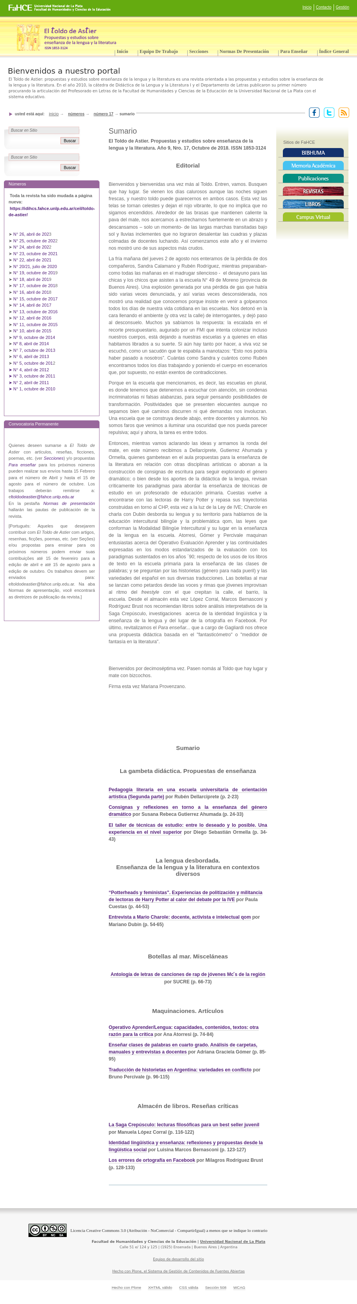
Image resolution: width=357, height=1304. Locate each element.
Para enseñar (293, 51)
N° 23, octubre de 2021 (35, 253)
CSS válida (188, 1287)
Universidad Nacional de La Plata (232, 1242)
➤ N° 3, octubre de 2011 (32, 376)
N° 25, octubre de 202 (34, 240)
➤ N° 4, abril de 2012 (29, 369)
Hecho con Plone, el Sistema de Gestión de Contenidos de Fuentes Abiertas (178, 1271)
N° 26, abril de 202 (31, 234)
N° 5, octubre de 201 (33, 363)
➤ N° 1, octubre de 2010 (32, 388)
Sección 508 (216, 1287)
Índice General (334, 51)
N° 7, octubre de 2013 (34, 350)
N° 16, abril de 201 (31, 292)
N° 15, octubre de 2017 (35, 298)
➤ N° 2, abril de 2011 (29, 382)
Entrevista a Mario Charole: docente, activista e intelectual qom (180, 917)
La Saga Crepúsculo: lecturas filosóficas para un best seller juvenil (184, 1125)
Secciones (198, 51)
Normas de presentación (244, 51)
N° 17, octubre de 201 (34, 285)
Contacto (324, 7)
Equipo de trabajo (159, 51)
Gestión (342, 7)
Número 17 (104, 114)
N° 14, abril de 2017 (33, 305)
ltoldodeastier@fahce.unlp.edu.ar (42, 496)
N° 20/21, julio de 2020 (35, 266)
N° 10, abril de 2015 (32, 330)
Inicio (306, 7)
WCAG (239, 1287)
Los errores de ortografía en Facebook (152, 1160)
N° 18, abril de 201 (31, 279)
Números (76, 114)
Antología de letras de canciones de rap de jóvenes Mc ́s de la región (187, 974)
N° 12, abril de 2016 (33, 318)
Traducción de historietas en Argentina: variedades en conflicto (180, 1070)
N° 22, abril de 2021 (32, 260)
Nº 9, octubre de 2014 (34, 337)
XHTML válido (160, 1287)
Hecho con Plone (126, 1287)
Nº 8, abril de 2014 (31, 343)
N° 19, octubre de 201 (34, 272)
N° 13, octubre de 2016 (36, 311)
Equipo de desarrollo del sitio (178, 1259)
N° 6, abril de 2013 (31, 356)
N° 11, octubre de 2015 (35, 324)
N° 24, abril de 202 (31, 247)
